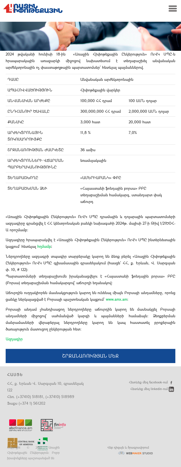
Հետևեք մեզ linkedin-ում (152, 388)
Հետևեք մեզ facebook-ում (151, 382)
